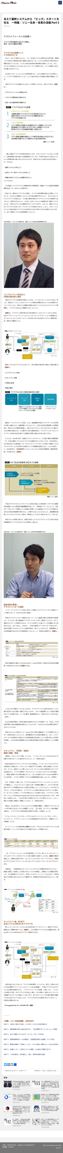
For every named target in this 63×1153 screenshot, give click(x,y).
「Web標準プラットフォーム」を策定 (44, 1029)
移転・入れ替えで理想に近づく (41, 1049)
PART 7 (6, 1054)
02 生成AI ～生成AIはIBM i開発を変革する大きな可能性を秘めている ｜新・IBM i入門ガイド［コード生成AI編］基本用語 (21, 1121)
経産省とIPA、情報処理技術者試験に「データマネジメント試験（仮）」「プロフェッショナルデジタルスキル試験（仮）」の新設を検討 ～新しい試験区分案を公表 (50, 1097)
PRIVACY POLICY (12, 1145)
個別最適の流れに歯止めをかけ (20, 1029)
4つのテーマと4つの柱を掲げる (36, 1024)
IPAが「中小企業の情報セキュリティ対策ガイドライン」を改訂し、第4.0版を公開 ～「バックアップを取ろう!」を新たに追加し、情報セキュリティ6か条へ (50, 1122)
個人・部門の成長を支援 (36, 1054)
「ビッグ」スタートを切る (35, 1034)
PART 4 (6, 1039)
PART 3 (6, 1034)
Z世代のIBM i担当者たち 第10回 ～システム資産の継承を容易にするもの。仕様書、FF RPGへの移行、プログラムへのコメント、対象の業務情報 (22, 1084)
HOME (4, 1145)
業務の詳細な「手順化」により (20, 1044)
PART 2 (6, 1029)
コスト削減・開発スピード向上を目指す (45, 1044)
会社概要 (5, 1146)
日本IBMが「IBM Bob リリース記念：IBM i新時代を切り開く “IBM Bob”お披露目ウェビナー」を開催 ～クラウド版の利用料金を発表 (50, 1108)
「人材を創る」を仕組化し (18, 1054)
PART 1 (7, 1024)
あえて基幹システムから (18, 1034)
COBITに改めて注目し (17, 1024)
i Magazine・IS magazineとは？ (27, 1145)
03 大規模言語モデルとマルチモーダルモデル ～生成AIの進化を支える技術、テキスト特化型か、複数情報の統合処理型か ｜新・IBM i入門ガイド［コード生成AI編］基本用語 (50, 1085)
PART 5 (6, 1044)
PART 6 (6, 1049)
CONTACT (11, 1146)
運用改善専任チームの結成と (19, 1039)
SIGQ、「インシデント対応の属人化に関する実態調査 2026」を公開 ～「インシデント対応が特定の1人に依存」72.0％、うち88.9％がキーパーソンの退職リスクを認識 (22, 1097)
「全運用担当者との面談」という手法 (41, 1039)
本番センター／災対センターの (20, 1049)
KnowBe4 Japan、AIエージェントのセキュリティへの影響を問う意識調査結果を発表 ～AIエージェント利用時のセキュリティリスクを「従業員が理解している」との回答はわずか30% (22, 1109)
